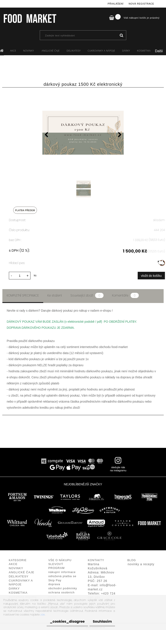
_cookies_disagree (60, 621)
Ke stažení (55, 294)
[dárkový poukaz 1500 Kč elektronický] (83, 133)
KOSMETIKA (144, 50)
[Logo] (29, 18)
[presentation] (46, 135)
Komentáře (125, 294)
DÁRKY (126, 50)
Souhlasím (100, 621)
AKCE (13, 50)
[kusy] (19, 274)
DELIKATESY (74, 50)
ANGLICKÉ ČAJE (51, 50)
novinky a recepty (141, 563)
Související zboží (86, 294)
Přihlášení (115, 3)
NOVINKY (29, 50)
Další (159, 51)
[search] (121, 35)
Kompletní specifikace (23, 294)
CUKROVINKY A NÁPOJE (101, 50)
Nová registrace (141, 3)
